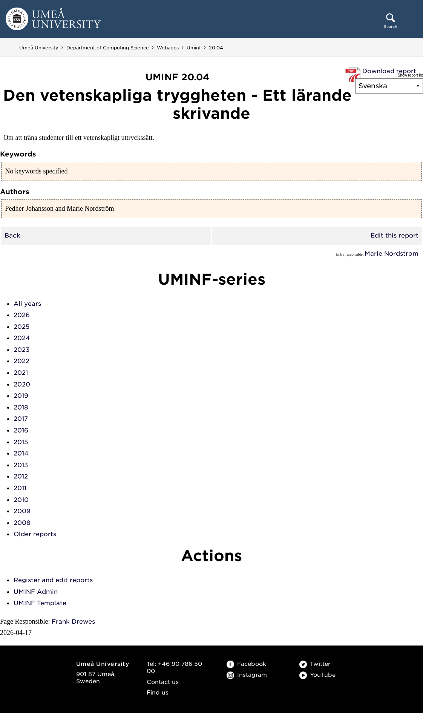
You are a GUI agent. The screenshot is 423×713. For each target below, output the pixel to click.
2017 (21, 418)
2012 (21, 476)
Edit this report (394, 235)
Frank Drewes (73, 621)
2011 (20, 488)
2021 (21, 372)
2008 (22, 522)
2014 (21, 453)
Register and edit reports (53, 580)
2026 (22, 315)
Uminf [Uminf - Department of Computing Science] (194, 48)
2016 (21, 430)
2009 (22, 511)
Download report (389, 71)
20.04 (216, 48)
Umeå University (38, 48)
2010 (21, 499)
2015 (21, 442)
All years (27, 303)
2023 (21, 349)
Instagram (247, 675)
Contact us (163, 682)
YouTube (317, 675)
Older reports (35, 534)
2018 (21, 407)
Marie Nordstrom (391, 253)
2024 (22, 338)
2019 (21, 395)
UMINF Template (40, 603)
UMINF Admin (36, 591)
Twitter (314, 664)
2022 (21, 361)
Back (12, 235)
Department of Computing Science (107, 48)
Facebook (246, 664)
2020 (22, 384)
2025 (21, 326)
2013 (21, 465)
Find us (158, 692)
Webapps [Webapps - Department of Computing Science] (168, 48)
